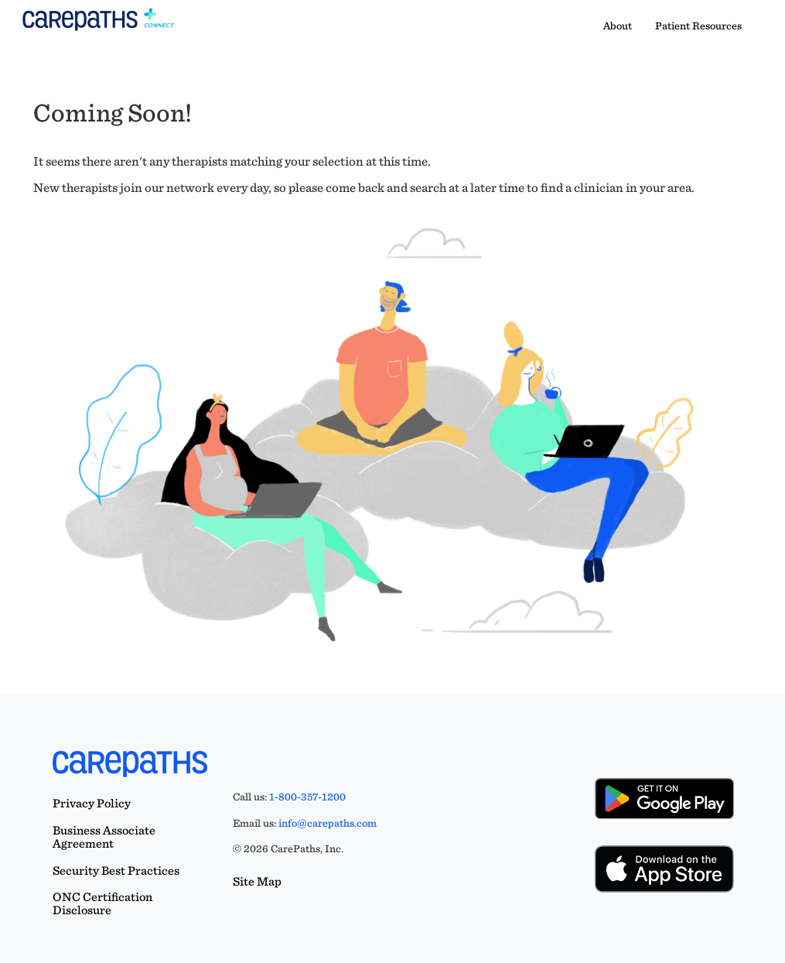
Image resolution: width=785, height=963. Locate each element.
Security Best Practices (116, 870)
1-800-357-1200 (307, 796)
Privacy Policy (92, 803)
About (617, 25)
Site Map (257, 881)
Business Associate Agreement (104, 837)
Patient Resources (698, 25)
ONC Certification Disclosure (102, 903)
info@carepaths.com (327, 823)
